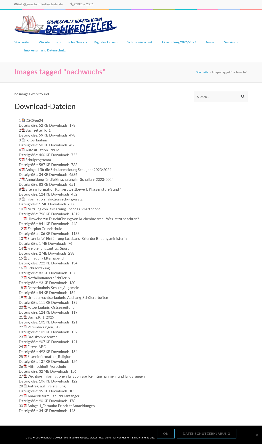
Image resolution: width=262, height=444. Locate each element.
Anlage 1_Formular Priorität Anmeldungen (61, 405)
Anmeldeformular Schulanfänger (53, 396)
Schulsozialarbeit (139, 42)
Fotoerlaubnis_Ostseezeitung (50, 307)
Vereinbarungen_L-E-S (44, 327)
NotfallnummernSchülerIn (48, 278)
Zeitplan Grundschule (44, 228)
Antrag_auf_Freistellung (46, 386)
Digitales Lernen (105, 42)
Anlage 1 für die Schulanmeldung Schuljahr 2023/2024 (68, 169)
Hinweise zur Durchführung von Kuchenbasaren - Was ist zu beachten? (83, 218)
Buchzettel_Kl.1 (38, 130)
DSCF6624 (34, 120)
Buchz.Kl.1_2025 (40, 317)
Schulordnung (38, 268)
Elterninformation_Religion (49, 356)
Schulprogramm (38, 159)
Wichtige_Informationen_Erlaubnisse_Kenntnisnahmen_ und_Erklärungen (86, 376)
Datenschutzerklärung (206, 433)
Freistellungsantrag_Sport (48, 248)
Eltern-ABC (36, 346)
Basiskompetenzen (42, 337)
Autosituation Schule (42, 150)
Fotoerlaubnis (36, 140)
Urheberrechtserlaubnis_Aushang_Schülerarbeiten (67, 297)
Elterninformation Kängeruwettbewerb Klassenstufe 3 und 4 (73, 189)
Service (229, 42)
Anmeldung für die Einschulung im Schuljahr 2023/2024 (69, 179)
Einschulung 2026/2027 (179, 42)
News (210, 42)
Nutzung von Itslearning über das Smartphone (64, 209)
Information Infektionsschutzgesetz (53, 199)
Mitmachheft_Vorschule (46, 366)
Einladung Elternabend (45, 258)
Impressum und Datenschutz (45, 50)
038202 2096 (81, 4)
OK (165, 433)
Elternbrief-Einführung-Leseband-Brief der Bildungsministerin (77, 238)
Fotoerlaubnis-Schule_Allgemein (53, 287)
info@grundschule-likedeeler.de (38, 4)
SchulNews (76, 42)
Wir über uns (48, 42)
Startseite (21, 42)
